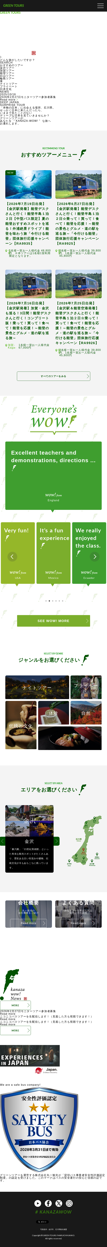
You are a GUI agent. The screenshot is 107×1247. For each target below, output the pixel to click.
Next (95, 556)
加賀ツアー (7, 70)
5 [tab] (59, 601)
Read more (9, 99)
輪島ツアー (7, 78)
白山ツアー (7, 75)
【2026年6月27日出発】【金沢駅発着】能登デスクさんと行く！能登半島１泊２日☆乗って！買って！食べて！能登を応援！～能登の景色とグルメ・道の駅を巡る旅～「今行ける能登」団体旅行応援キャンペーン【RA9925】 (77, 223)
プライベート (9, 86)
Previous (12, 556)
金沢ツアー (7, 68)
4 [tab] (56, 601)
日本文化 (6, 89)
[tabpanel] (18, 552)
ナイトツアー (9, 83)
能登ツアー (7, 73)
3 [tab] (52, 601)
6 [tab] (62, 601)
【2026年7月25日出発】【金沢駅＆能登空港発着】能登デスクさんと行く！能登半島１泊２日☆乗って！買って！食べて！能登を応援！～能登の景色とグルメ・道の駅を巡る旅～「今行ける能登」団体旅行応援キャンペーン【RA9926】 (77, 323)
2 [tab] (49, 601)
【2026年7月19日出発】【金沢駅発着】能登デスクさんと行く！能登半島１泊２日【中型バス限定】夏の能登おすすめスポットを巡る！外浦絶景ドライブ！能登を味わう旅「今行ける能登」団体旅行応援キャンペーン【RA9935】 (27, 223)
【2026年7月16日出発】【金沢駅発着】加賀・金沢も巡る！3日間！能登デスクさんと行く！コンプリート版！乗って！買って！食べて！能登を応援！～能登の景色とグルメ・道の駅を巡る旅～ (28, 320)
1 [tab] (46, 601)
